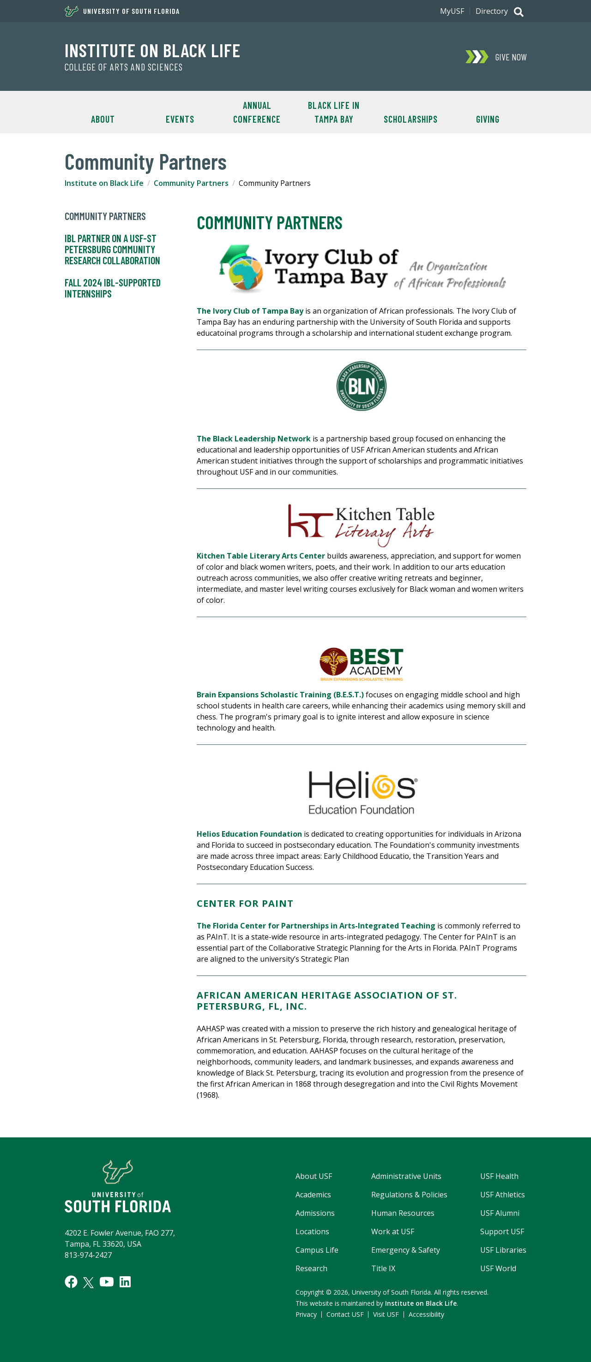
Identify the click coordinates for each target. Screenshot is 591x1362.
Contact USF (345, 1314)
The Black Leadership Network (254, 439)
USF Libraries (503, 1250)
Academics (313, 1195)
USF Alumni (499, 1213)
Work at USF (392, 1231)
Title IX (383, 1268)
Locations (312, 1231)
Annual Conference (257, 112)
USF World (498, 1268)
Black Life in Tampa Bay (334, 112)
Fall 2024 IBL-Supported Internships (113, 288)
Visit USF (386, 1314)
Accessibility (426, 1314)
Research (311, 1268)
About (103, 119)
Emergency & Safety (405, 1250)
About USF (314, 1176)
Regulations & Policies (409, 1195)
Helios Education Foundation (249, 834)
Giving (488, 119)
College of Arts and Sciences (124, 66)
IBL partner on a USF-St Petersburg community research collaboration (112, 249)
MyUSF (452, 11)
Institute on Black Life (153, 50)
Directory (492, 11)
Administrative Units (406, 1176)
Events (180, 119)
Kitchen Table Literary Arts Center (261, 556)
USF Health (499, 1176)
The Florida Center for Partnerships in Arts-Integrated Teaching (316, 926)
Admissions (315, 1213)
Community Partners (191, 183)
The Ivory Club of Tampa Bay (250, 311)
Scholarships (411, 119)
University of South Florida (122, 11)
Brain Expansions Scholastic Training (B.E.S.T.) (281, 695)
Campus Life (317, 1250)
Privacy (306, 1314)
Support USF (502, 1231)
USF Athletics (502, 1195)
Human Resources (402, 1213)
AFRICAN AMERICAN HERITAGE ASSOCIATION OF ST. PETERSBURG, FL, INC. (327, 1000)
